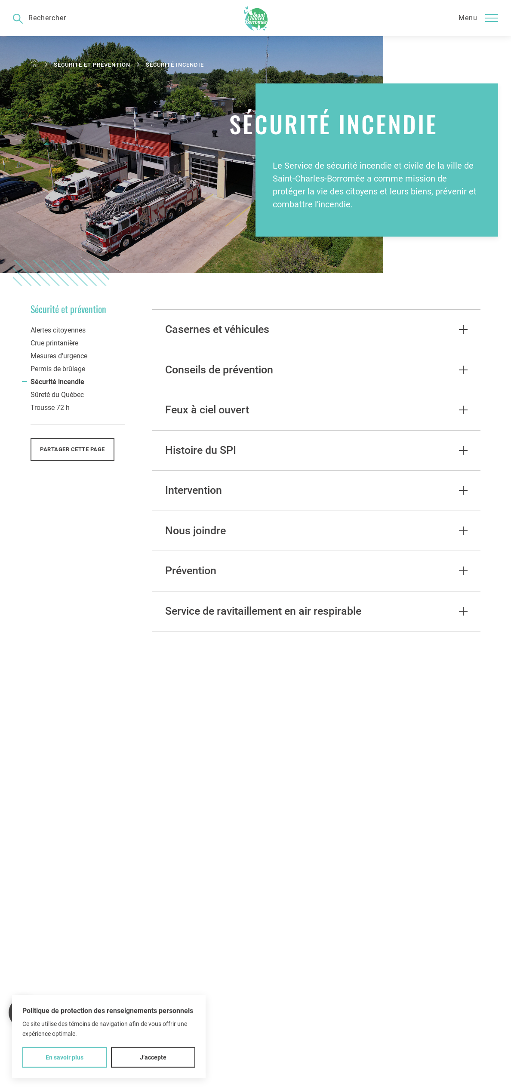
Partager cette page (72, 449)
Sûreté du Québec (57, 395)
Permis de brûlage (58, 369)
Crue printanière (54, 343)
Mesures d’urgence (59, 356)
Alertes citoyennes (58, 330)
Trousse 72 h (50, 407)
